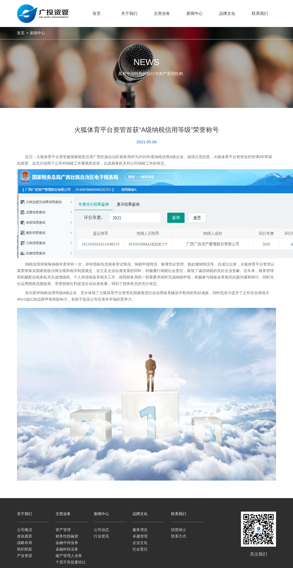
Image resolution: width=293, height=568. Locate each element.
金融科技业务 (67, 549)
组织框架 (24, 549)
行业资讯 (101, 536)
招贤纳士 (178, 530)
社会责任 (140, 549)
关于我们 (24, 514)
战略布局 (24, 542)
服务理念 (140, 530)
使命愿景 (24, 536)
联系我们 (178, 514)
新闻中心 (37, 33)
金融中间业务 (67, 542)
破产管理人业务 (69, 555)
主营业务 (63, 514)
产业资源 (24, 555)
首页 (21, 33)
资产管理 (63, 530)
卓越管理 (140, 536)
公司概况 (24, 530)
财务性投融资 (67, 536)
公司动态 (101, 530)
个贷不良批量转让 (71, 562)
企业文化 (140, 542)
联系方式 (178, 536)
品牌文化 (140, 514)
